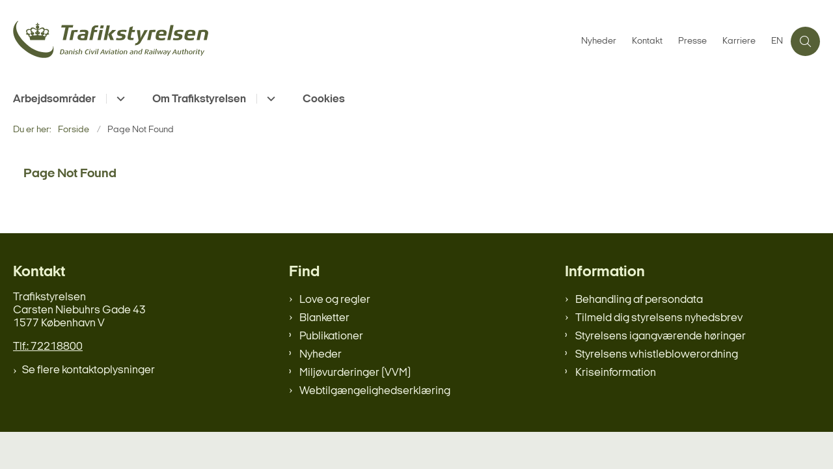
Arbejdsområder (54, 99)
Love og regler (334, 300)
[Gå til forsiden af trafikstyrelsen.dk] (293, 41)
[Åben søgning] (805, 41)
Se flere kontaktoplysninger (88, 370)
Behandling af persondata (639, 300)
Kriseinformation (615, 372)
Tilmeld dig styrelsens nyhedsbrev (659, 318)
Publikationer (331, 336)
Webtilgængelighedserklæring (374, 391)
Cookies (324, 99)
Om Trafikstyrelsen (199, 99)
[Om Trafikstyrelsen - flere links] (269, 99)
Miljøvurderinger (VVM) (355, 372)
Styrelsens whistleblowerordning (656, 354)
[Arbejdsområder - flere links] (118, 99)
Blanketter (324, 318)
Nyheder (320, 354)
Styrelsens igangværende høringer (660, 336)
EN (777, 41)
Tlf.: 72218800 (48, 346)
